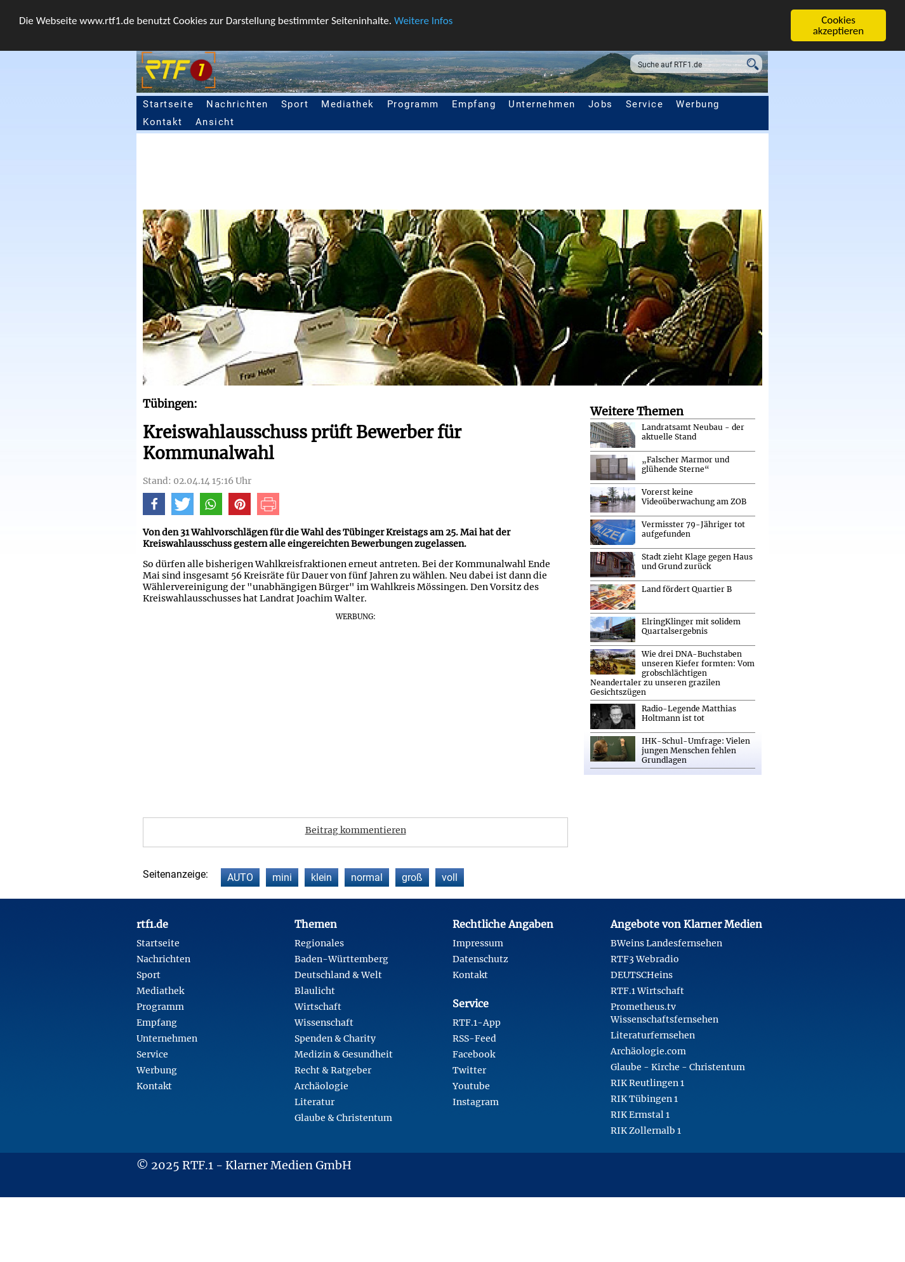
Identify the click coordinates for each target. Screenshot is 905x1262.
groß (412, 877)
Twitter (469, 1070)
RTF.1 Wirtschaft (647, 991)
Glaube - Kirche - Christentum (678, 1067)
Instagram (475, 1102)
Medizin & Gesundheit (343, 1054)
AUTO (240, 877)
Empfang (474, 104)
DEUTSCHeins (642, 975)
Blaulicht (314, 991)
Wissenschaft (323, 1022)
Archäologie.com (648, 1051)
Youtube (471, 1086)
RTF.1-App (476, 1022)
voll (450, 877)
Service (645, 104)
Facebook (473, 1054)
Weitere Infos (423, 20)
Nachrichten (237, 104)
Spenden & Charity (335, 1038)
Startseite (168, 104)
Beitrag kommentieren (355, 830)
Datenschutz (480, 959)
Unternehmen (542, 104)
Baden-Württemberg (341, 959)
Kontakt (163, 122)
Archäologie (321, 1086)
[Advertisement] (523, 174)
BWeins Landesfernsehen (666, 943)
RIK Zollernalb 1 (646, 1130)
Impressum (477, 943)
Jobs (600, 104)
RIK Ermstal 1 (640, 1114)
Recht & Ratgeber (332, 1070)
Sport (295, 104)
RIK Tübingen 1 (644, 1098)
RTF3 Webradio (645, 959)
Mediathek (347, 104)
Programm (413, 104)
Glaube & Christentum (343, 1118)
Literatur (314, 1102)
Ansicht (215, 122)
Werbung (698, 104)
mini (282, 877)
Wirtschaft (317, 1006)
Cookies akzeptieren (838, 25)
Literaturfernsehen (653, 1035)
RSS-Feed (474, 1038)
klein (321, 877)
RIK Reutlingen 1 (647, 1083)
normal (367, 877)
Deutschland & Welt (338, 975)
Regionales (319, 943)
